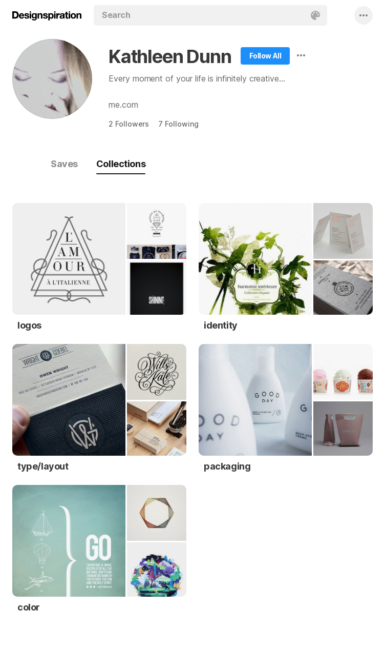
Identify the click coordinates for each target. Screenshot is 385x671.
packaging (227, 466)
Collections (120, 163)
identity (221, 325)
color (28, 607)
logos (29, 325)
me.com (123, 104)
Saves (64, 163)
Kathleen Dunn (170, 56)
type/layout (43, 466)
